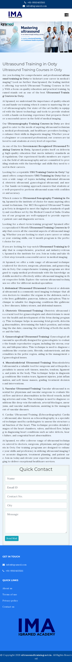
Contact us (8, 606)
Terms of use (9, 594)
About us (7, 588)
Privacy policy (10, 600)
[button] (5, 37)
